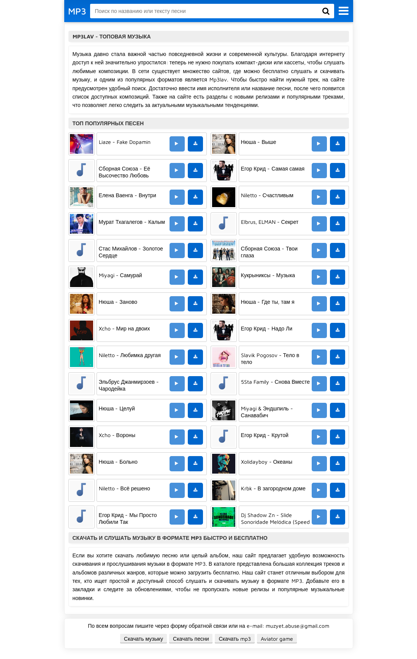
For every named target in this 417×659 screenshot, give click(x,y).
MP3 (77, 11)
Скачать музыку (143, 638)
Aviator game (277, 638)
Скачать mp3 (235, 638)
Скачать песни (191, 638)
